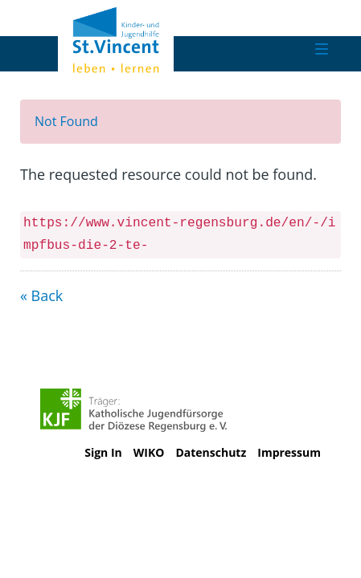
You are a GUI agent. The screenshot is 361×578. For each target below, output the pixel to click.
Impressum (289, 452)
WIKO (149, 452)
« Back (41, 295)
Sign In (103, 452)
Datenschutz (210, 452)
